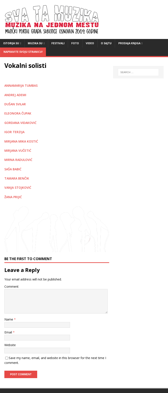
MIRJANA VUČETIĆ (17, 150)
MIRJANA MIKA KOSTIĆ (21, 141)
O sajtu (106, 43)
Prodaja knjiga (129, 43)
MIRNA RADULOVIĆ (18, 160)
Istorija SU (11, 43)
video (90, 43)
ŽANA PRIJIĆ (13, 197)
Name (9, 319)
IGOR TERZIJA (14, 132)
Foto (75, 43)
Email (8, 332)
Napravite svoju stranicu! (23, 52)
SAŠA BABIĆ (12, 169)
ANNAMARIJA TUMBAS (21, 85)
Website (10, 345)
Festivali (58, 43)
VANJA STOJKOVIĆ (17, 187)
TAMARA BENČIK (16, 178)
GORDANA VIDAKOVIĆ (20, 123)
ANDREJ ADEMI (15, 95)
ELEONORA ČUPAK (17, 113)
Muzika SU (35, 43)
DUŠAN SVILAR (15, 104)
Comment (11, 286)
